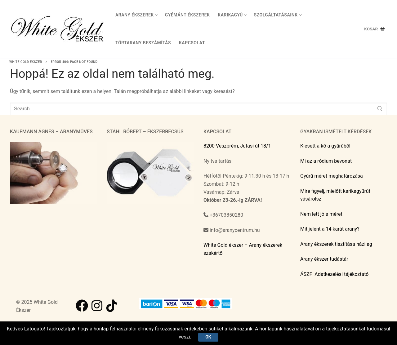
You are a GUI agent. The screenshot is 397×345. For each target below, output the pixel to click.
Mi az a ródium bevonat (326, 161)
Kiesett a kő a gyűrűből (325, 146)
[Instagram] (96, 305)
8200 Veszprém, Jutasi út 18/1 (237, 146)
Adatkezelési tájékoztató (341, 274)
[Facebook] (81, 305)
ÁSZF (306, 274)
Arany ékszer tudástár (324, 259)
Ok (208, 336)
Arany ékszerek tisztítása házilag (336, 244)
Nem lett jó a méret (321, 214)
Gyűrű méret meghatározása (331, 176)
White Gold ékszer (25, 62)
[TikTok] (111, 305)
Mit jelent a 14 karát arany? (329, 229)
